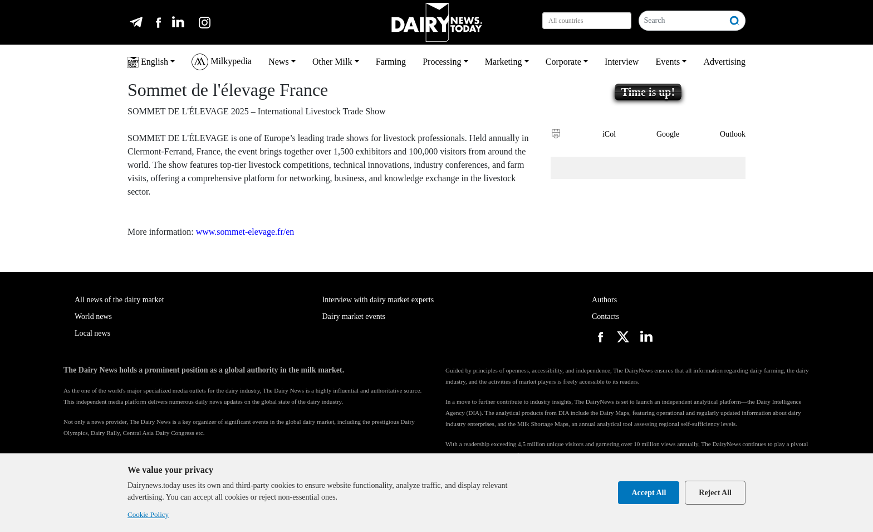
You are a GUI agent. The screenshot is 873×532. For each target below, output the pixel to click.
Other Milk (332, 61)
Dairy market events (354, 316)
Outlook (733, 134)
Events (668, 61)
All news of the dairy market (119, 300)
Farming (391, 61)
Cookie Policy (148, 514)
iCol (609, 134)
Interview (622, 61)
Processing (442, 61)
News (278, 61)
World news (93, 316)
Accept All (648, 493)
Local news (92, 333)
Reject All (715, 493)
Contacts (605, 316)
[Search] (682, 21)
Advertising (724, 61)
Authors (604, 300)
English (147, 62)
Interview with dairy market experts (378, 300)
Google (667, 134)
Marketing (503, 61)
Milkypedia (222, 62)
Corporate (563, 61)
